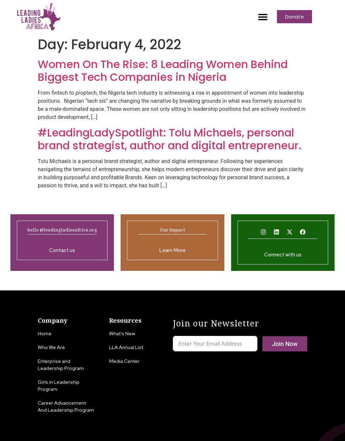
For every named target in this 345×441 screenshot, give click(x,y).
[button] (262, 16)
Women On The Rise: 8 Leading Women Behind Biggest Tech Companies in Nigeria (163, 71)
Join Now (284, 343)
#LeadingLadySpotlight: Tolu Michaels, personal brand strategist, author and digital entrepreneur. (170, 139)
